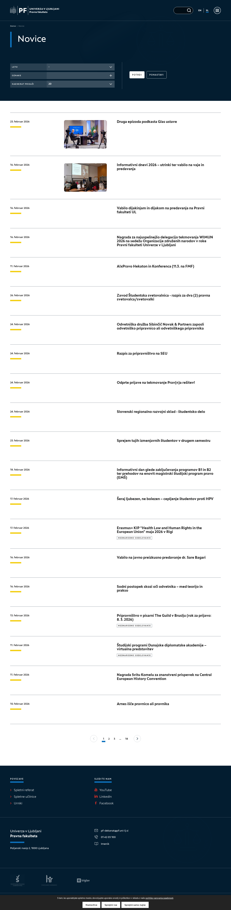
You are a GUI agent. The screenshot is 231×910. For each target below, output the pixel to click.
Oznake (16, 76)
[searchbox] (49, 75)
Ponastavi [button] (156, 75)
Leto (15, 67)
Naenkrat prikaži (23, 84)
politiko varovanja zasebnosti (159, 898)
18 (126, 739)
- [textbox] (49, 67)
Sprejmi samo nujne (135, 905)
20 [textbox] (49, 84)
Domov (13, 26)
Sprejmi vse (111, 905)
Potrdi (137, 75)
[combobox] (81, 67)
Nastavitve (91, 905)
